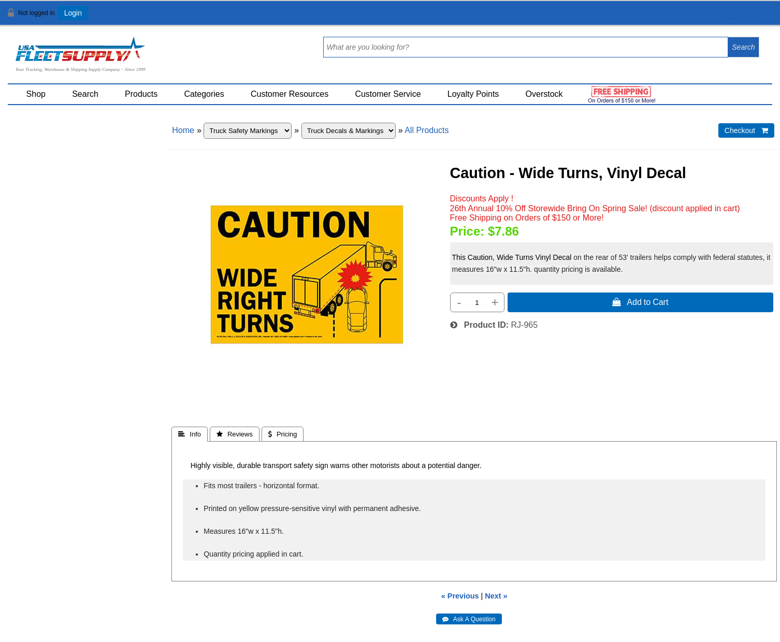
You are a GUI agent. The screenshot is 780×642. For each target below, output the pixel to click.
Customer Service (388, 94)
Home (183, 130)
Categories (204, 94)
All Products (427, 130)
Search (85, 94)
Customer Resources (289, 94)
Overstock (544, 94)
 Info (189, 434)
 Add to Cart (640, 302)
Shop (36, 94)
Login (73, 13)
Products (141, 94)
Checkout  (746, 130)
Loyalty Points (473, 94)
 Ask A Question (469, 619)
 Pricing (282, 434)
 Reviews (234, 434)
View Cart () (740, 17)
